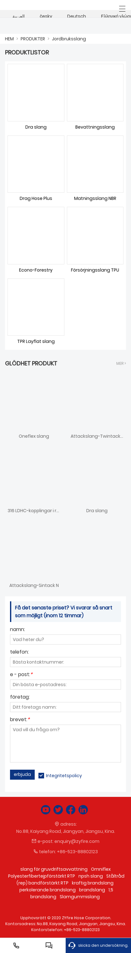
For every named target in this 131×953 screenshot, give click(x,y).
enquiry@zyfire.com (76, 841)
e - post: (21, 675)
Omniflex (101, 869)
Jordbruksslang (69, 39)
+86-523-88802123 (77, 852)
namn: (17, 630)
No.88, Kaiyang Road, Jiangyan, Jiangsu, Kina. (65, 831)
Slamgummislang (80, 897)
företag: (20, 698)
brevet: (20, 720)
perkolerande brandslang (47, 890)
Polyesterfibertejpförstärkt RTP (41, 876)
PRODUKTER (33, 39)
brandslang (92, 890)
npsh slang (90, 876)
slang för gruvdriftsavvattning (54, 869)
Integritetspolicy (64, 775)
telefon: (19, 652)
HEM (9, 39)
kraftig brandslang (92, 883)
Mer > (121, 363)
